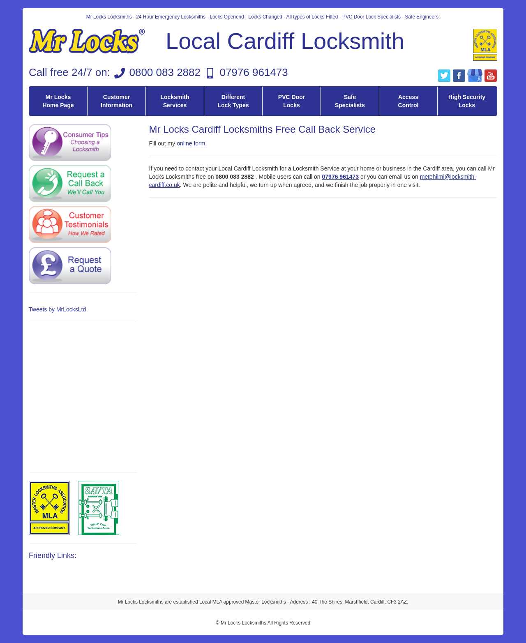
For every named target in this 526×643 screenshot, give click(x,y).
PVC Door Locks (291, 101)
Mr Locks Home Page (58, 101)
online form (191, 143)
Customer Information (116, 101)
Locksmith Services (174, 101)
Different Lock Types (233, 101)
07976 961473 (253, 72)
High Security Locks (466, 101)
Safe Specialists (350, 101)
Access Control (408, 101)
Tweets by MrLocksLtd (57, 309)
